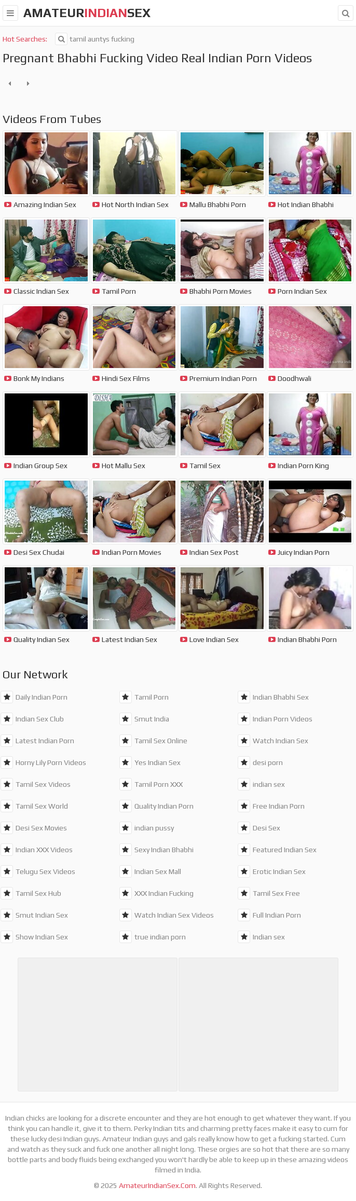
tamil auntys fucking (94, 39)
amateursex (86, 13)
